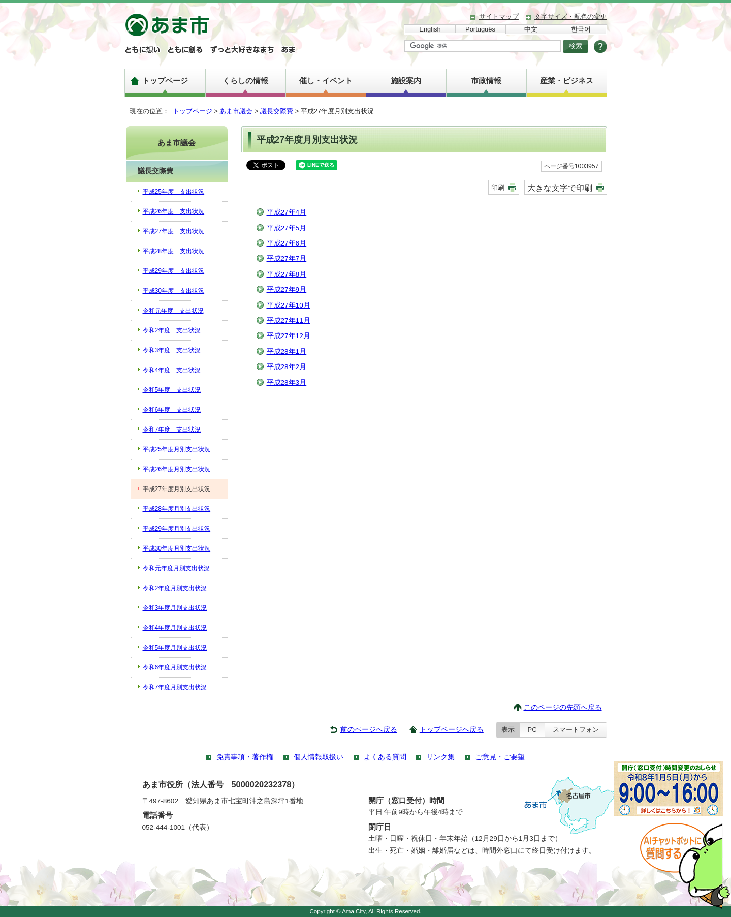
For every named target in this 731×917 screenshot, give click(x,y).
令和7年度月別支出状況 (175, 687)
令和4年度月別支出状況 (175, 627)
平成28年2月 (287, 367)
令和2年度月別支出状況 (175, 588)
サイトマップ (499, 16)
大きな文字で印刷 (559, 187)
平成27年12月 (288, 336)
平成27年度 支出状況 (174, 231)
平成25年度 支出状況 (174, 191)
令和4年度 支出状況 (172, 370)
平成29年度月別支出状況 (177, 528)
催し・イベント (326, 80)
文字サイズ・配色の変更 (570, 16)
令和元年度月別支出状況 (176, 568)
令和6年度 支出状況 (172, 409)
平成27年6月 (287, 243)
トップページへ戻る (452, 729)
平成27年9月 (287, 289)
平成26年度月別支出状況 (177, 469)
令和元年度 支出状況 (173, 310)
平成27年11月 (288, 320)
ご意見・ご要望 (500, 757)
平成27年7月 (287, 258)
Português (480, 29)
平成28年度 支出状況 (174, 251)
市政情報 (486, 80)
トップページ (165, 80)
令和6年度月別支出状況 (175, 667)
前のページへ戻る (368, 729)
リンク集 (440, 757)
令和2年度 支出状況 (172, 330)
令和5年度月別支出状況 (175, 647)
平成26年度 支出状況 (174, 211)
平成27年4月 (287, 212)
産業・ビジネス (566, 80)
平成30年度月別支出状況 (177, 548)
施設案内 (406, 80)
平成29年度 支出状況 (174, 270)
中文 (530, 29)
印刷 (497, 187)
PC (532, 729)
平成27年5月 (287, 228)
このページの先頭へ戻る (563, 707)
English (429, 29)
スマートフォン (576, 729)
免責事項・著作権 (244, 757)
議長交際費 (276, 111)
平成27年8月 (287, 274)
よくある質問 (385, 757)
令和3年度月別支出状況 (175, 608)
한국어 (581, 29)
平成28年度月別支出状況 (177, 508)
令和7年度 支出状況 (172, 429)
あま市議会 (235, 111)
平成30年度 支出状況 (174, 290)
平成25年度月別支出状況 (177, 449)
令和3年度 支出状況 (172, 350)
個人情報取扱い (318, 757)
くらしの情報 (245, 80)
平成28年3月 (287, 382)
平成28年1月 (287, 351)
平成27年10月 (288, 305)
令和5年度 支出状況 (172, 389)
